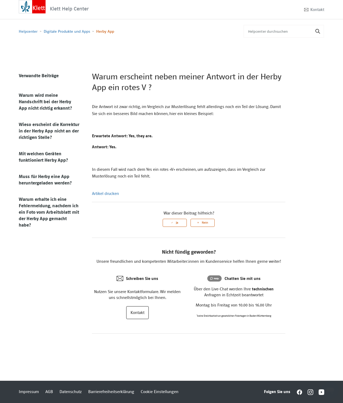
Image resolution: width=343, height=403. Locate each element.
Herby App (105, 31)
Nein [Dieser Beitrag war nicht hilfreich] (205, 223)
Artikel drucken (105, 193)
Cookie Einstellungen (159, 391)
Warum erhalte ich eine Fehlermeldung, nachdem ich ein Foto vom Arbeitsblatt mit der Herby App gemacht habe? (49, 212)
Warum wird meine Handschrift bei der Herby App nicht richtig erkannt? (45, 101)
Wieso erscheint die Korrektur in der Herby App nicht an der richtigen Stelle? (49, 130)
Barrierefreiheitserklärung (111, 391)
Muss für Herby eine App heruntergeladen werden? (45, 179)
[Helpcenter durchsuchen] (284, 31)
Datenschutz (70, 391)
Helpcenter (28, 31)
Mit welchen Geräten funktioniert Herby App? (43, 157)
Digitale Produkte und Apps (67, 31)
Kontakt (317, 9)
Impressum (29, 391)
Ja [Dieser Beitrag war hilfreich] (177, 223)
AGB (49, 391)
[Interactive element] (32, 6)
